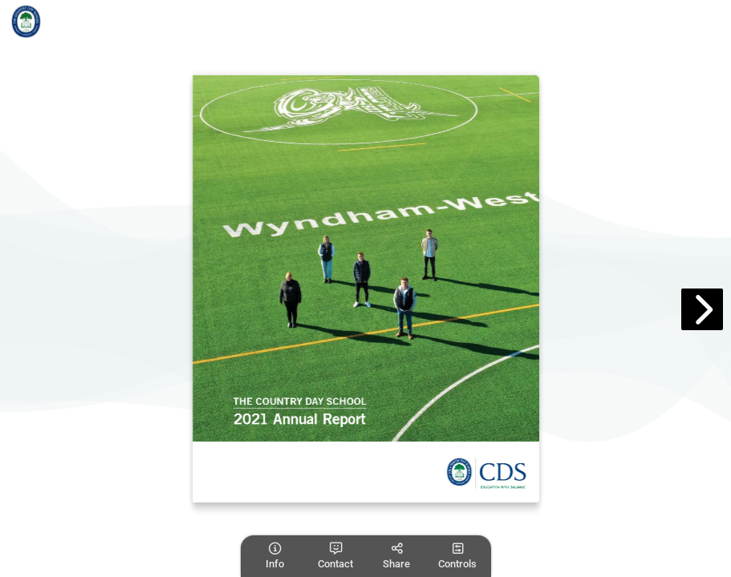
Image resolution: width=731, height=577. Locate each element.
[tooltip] (274, 556)
